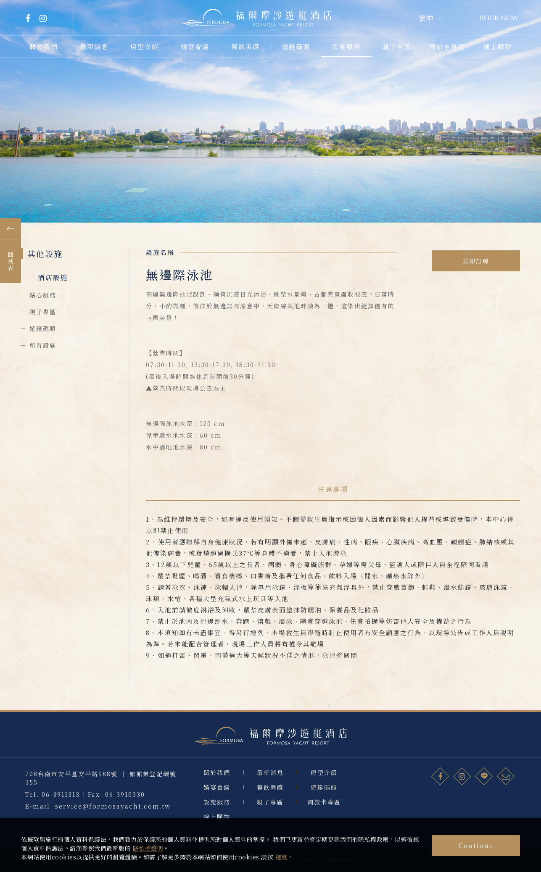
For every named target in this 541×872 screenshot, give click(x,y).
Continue (476, 845)
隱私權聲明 (148, 848)
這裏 (281, 857)
